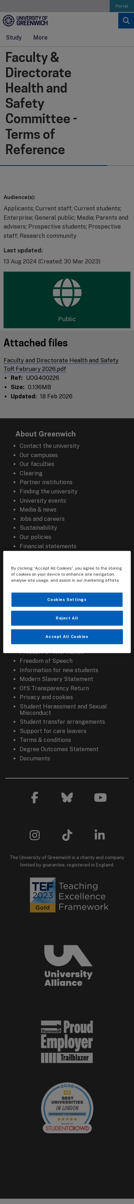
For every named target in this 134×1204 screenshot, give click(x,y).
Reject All (67, 618)
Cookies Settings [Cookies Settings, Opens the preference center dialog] (66, 599)
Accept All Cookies (66, 636)
